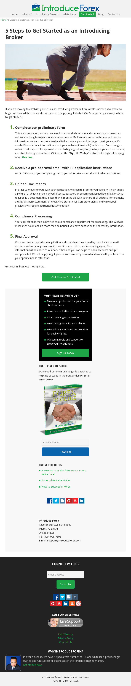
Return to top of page (65, 680)
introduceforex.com (76, 677)
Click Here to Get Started (65, 277)
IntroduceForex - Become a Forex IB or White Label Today (10, 6)
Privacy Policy (65, 638)
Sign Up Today (65, 353)
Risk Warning (65, 634)
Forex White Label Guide (56, 480)
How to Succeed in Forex (56, 486)
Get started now (32, 664)
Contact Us (65, 642)
